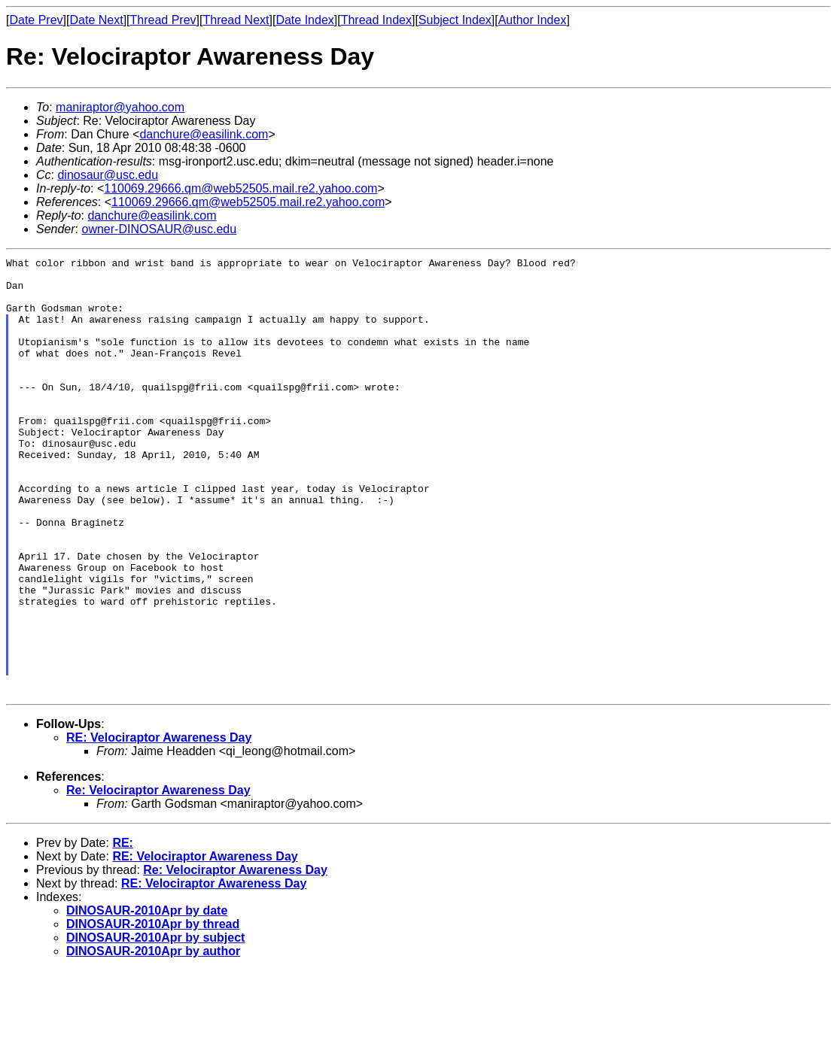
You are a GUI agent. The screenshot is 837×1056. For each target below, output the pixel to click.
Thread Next (235, 20)
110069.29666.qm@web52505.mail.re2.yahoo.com (240, 188)
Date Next (96, 20)
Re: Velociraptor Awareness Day (158, 875)
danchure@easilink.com (203, 134)
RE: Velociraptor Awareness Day (158, 823)
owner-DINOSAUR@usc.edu (158, 229)
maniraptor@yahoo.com (120, 107)
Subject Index (455, 20)
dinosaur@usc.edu (107, 174)
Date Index (304, 20)
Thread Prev (163, 20)
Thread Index (376, 20)
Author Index (532, 20)
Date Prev (35, 20)
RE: (122, 928)
